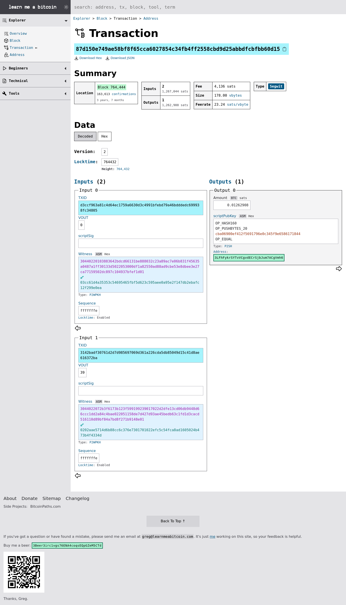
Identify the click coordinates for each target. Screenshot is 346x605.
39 (82, 372)
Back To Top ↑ (173, 521)
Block (102, 18)
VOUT (83, 218)
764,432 (123, 169)
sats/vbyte (237, 104)
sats (243, 198)
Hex (105, 136)
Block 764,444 (111, 87)
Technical (18, 81)
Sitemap (52, 498)
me (212, 536)
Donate (30, 498)
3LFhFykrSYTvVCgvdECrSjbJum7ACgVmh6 (249, 257)
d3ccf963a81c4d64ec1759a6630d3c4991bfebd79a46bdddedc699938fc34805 (139, 208)
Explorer (81, 18)
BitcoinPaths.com (45, 506)
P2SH (228, 246)
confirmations (124, 94)
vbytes (235, 95)
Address (150, 18)
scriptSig (86, 236)
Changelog (77, 498)
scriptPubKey (224, 216)
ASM (99, 254)
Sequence (87, 303)
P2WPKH (95, 295)
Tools (14, 93)
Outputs (220, 182)
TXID (82, 198)
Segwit (276, 86)
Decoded (85, 136)
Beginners (18, 68)
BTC (234, 198)
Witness (85, 254)
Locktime (84, 161)
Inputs (83, 182)
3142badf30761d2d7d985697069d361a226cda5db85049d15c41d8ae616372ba (139, 355)
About (10, 498)
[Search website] (208, 7)
